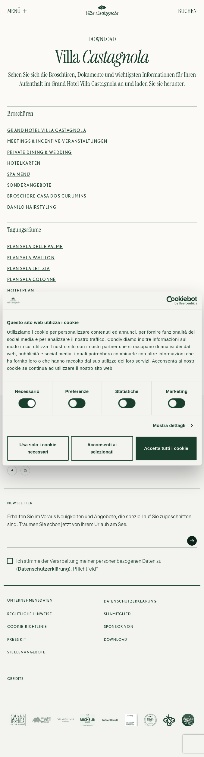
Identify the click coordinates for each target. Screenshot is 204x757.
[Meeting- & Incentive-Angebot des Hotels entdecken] (57, 141)
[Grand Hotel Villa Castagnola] (102, 11)
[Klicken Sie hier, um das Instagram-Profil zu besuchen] (25, 470)
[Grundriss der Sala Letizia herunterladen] (28, 268)
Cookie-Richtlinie (27, 626)
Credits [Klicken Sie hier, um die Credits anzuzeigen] (15, 679)
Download (115, 639)
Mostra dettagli (169, 425)
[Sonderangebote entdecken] (29, 185)
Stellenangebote (26, 652)
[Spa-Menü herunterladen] (18, 174)
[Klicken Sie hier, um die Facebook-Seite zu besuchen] (12, 470)
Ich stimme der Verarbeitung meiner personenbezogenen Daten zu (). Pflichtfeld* (89, 565)
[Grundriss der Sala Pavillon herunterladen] (31, 257)
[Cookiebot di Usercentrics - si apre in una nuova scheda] (170, 300)
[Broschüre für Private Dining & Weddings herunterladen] (39, 152)
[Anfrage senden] (192, 541)
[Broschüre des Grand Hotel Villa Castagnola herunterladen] (46, 130)
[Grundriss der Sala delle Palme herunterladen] (35, 246)
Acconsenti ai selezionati (102, 448)
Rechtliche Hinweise (29, 614)
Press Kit (16, 639)
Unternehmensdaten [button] (30, 600)
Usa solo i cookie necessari (37, 448)
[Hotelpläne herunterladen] (23, 163)
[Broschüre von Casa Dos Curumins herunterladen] (46, 196)
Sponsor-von (118, 626)
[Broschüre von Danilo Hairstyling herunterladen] (32, 207)
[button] (17, 11)
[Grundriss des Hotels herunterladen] (20, 290)
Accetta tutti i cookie (166, 448)
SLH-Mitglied (117, 614)
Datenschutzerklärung (43, 568)
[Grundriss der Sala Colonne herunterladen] (31, 279)
